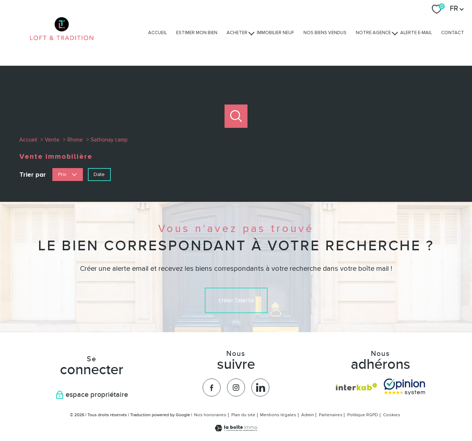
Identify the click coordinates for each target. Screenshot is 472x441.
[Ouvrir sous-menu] (251, 33)
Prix (67, 174)
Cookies (391, 415)
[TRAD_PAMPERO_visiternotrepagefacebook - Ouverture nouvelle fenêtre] (212, 387)
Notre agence (373, 33)
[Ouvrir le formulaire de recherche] (236, 116)
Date (99, 174)
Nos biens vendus (324, 33)
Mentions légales (278, 415)
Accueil (157, 33)
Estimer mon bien (196, 33)
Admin (307, 415)
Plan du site (243, 415)
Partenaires (331, 415)
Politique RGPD (362, 415)
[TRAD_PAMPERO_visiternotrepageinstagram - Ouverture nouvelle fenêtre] (236, 387)
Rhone (75, 139)
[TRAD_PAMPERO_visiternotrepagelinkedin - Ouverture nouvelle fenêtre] (260, 387)
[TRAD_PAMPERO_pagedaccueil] (62, 47)
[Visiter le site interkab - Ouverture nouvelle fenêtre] (356, 387)
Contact (452, 33)
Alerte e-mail (416, 33)
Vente (52, 139)
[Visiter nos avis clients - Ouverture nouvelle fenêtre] (404, 387)
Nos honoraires (210, 415)
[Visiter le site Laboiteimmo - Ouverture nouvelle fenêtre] (236, 429)
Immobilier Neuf (275, 33)
